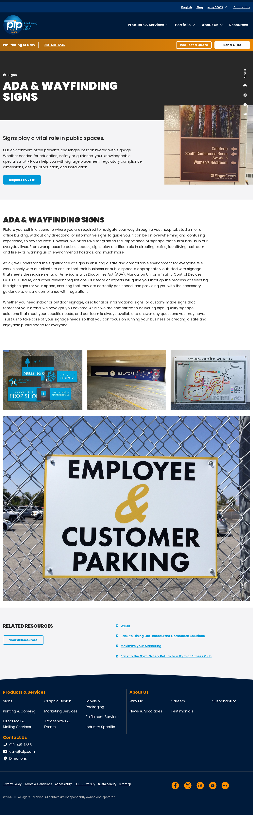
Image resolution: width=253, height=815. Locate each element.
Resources (238, 24)
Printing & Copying (19, 711)
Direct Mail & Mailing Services (17, 724)
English (186, 7)
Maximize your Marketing (141, 646)
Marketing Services (60, 711)
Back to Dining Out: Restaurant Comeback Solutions (163, 636)
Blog (199, 7)
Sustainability (224, 701)
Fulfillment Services (102, 716)
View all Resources (23, 640)
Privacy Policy (12, 784)
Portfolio (183, 24)
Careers (178, 701)
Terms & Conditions (38, 784)
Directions (15, 758)
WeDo (125, 626)
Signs (12, 75)
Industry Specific (100, 726)
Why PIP (136, 701)
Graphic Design (57, 701)
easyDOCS (215, 7)
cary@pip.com (19, 751)
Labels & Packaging (95, 704)
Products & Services (146, 24)
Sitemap (125, 784)
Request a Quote (194, 45)
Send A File (232, 45)
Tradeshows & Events (57, 724)
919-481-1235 (55, 44)
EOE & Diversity (85, 784)
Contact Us (241, 7)
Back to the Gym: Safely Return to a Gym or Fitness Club (166, 656)
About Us (210, 24)
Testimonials (182, 711)
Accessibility (63, 784)
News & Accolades (145, 711)
